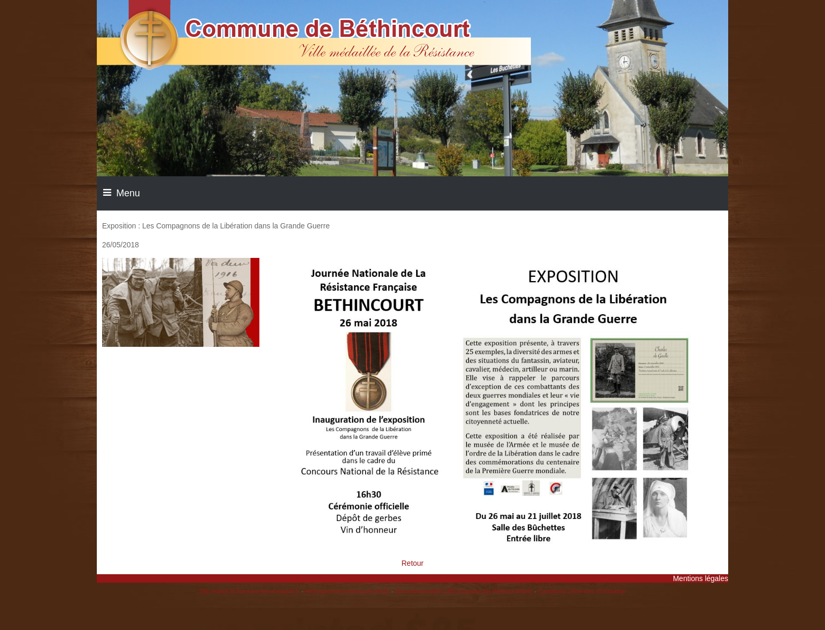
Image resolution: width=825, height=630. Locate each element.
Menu (128, 193)
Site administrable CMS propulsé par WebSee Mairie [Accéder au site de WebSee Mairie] (464, 591)
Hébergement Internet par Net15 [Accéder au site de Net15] (347, 591)
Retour (412, 563)
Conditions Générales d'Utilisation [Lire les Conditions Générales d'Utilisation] (582, 591)
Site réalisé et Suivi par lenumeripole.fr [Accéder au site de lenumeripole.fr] (249, 591)
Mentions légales (700, 578)
